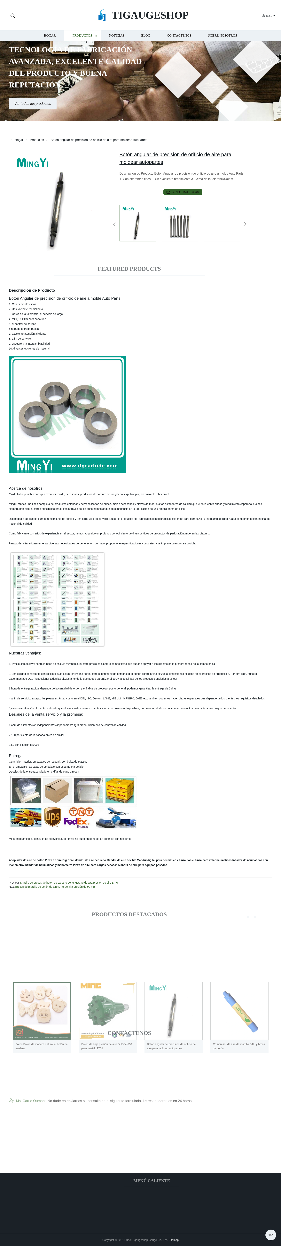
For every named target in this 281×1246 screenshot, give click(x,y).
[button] (12, 16)
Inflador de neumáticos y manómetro (48, 865)
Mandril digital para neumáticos (157, 860)
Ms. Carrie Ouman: (27, 1110)
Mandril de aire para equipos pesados (142, 865)
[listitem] (141, 222)
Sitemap (174, 1240)
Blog (145, 40)
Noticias (116, 40)
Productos (82, 40)
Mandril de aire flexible (121, 860)
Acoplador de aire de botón (26, 860)
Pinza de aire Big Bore (59, 860)
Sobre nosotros (222, 40)
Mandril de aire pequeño (90, 860)
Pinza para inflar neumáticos (213, 860)
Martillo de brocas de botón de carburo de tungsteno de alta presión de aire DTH (69, 882)
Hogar (50, 40)
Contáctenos (179, 40)
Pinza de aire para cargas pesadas (95, 865)
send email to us (182, 192)
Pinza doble (186, 860)
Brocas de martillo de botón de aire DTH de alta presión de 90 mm (55, 886)
